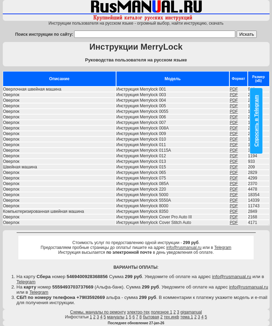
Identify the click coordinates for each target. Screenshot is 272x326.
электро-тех (138, 312)
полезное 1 (161, 312)
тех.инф (171, 317)
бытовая (151, 317)
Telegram (222, 247)
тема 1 (186, 317)
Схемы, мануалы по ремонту (98, 312)
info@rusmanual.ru (184, 247)
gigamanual (191, 312)
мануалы (115, 317)
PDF (234, 89)
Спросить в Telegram (256, 121)
